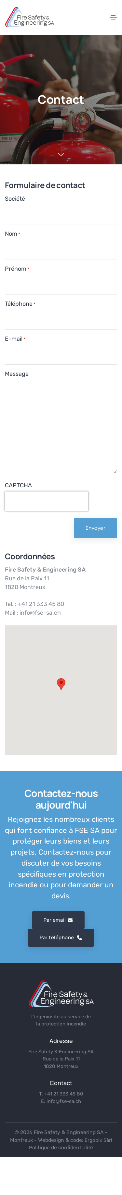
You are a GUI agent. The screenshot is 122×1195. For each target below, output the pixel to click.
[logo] (61, 993)
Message (17, 373)
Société (15, 198)
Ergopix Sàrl (98, 1140)
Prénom (17, 269)
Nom (12, 234)
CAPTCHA (18, 485)
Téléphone (20, 304)
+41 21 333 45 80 (63, 1094)
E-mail (15, 339)
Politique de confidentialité (61, 1147)
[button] (61, 684)
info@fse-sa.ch (64, 1101)
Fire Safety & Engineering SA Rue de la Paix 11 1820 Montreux (61, 1059)
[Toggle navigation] (113, 17)
